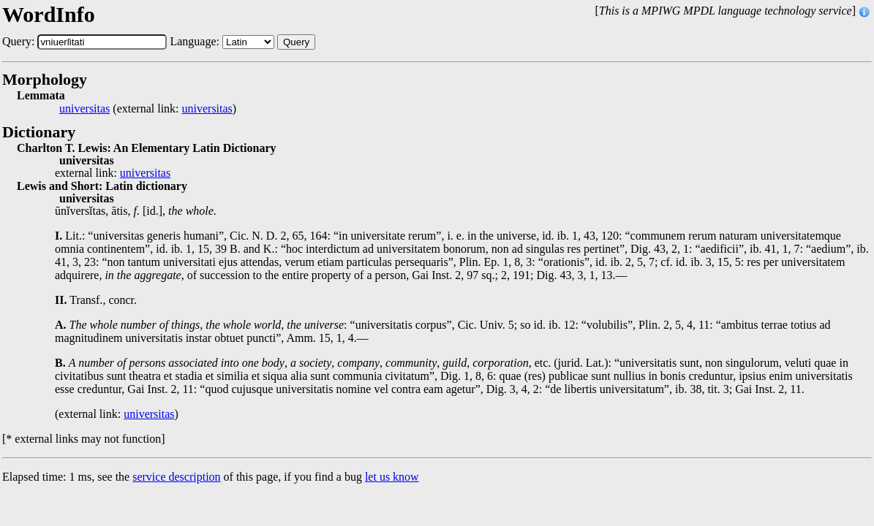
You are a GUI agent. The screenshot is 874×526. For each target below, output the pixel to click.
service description (176, 476)
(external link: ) (147, 109)
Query (296, 42)
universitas (84, 109)
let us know (392, 476)
